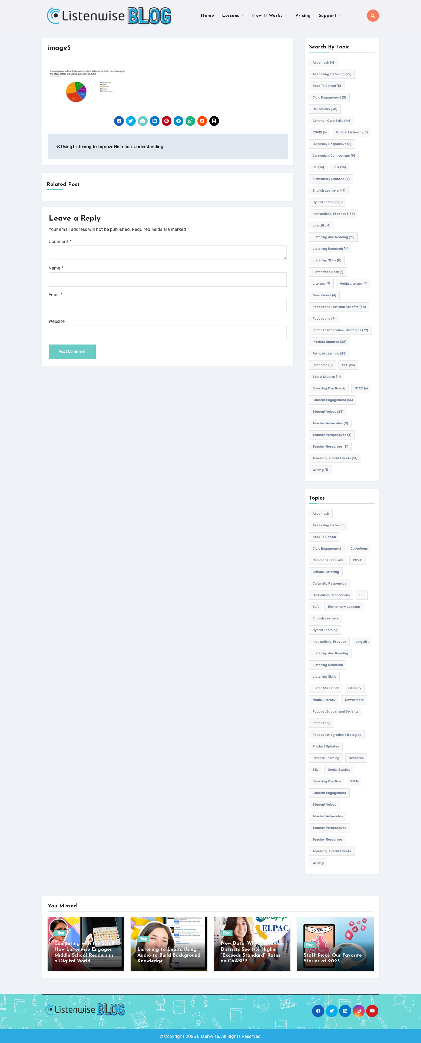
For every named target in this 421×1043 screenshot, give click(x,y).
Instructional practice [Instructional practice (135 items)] (334, 214)
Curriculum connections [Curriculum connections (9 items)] (334, 156)
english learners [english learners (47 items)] (329, 190)
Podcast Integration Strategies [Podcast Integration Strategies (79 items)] (340, 330)
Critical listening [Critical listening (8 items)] (352, 132)
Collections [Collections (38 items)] (325, 109)
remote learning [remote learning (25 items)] (329, 353)
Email (55, 294)
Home (207, 16)
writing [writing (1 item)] (320, 470)
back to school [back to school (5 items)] (327, 86)
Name (56, 268)
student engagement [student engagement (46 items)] (333, 400)
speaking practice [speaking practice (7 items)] (329, 388)
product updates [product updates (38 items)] (329, 342)
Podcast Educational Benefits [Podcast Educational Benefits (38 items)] (339, 307)
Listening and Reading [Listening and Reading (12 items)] (333, 237)
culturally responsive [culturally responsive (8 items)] (332, 144)
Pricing (303, 16)
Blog (60, 933)
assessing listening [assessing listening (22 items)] (332, 74)
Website (57, 321)
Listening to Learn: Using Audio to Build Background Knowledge (168, 955)
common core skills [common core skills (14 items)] (331, 121)
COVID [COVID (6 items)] (320, 132)
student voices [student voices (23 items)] (328, 412)
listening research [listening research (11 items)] (331, 249)
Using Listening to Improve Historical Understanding (109, 146)
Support (330, 16)
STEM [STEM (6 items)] (361, 388)
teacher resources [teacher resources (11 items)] (330, 446)
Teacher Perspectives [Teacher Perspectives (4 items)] (332, 435)
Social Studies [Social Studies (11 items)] (327, 377)
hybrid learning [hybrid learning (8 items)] (328, 202)
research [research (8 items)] (323, 365)
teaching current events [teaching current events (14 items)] (335, 458)
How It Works (269, 16)
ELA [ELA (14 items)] (339, 167)
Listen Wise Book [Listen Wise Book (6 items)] (328, 272)
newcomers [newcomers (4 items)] (324, 295)
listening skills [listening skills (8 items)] (327, 260)
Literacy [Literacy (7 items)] (321, 284)
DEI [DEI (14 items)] (318, 167)
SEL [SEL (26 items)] (348, 365)
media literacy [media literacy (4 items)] (353, 284)
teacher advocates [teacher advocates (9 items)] (330, 423)
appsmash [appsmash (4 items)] (323, 62)
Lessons (233, 16)
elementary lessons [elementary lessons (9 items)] (331, 179)
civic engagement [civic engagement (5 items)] (329, 97)
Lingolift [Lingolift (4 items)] (321, 225)
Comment (60, 241)
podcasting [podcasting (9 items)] (324, 318)
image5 (60, 48)
